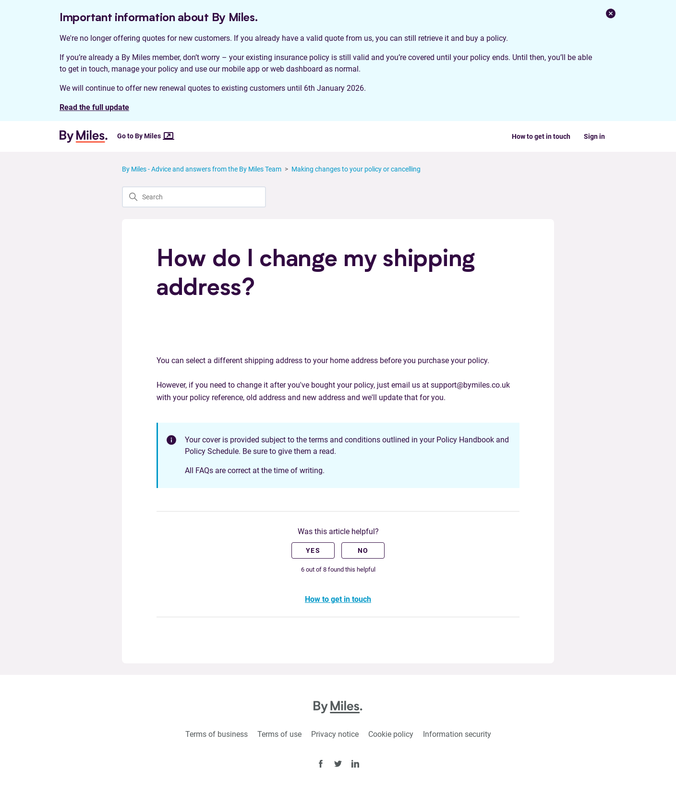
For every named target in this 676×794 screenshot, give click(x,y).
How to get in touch (541, 136)
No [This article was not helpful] (363, 550)
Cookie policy (390, 734)
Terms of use (279, 734)
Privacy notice (335, 734)
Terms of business (216, 734)
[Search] (194, 197)
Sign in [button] (594, 136)
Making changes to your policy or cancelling (356, 169)
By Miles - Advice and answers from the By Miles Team (201, 169)
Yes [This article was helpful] (313, 550)
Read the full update (94, 107)
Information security (457, 734)
